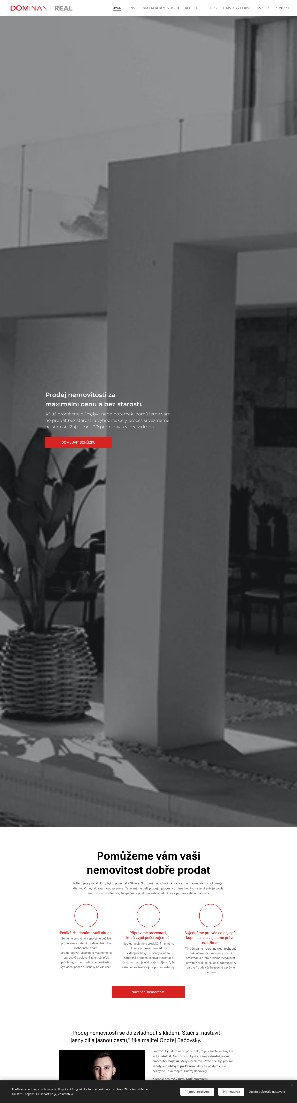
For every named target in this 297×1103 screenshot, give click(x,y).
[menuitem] (125, 8)
